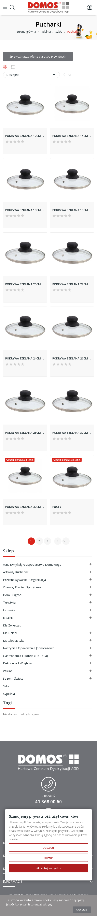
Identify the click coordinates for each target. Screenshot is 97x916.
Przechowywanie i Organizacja (24, 580)
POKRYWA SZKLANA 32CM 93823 (25, 507)
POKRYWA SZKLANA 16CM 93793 (25, 210)
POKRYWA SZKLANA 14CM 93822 (72, 136)
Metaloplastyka (13, 640)
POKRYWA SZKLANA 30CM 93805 (72, 432)
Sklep (8, 551)
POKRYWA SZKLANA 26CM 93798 (72, 358)
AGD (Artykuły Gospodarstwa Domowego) (33, 564)
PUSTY (56, 507)
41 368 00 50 (48, 801)
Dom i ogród (12, 595)
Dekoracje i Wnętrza (17, 663)
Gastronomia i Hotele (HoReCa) (25, 656)
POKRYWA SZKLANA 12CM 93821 (25, 136)
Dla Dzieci (10, 633)
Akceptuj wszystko (48, 868)
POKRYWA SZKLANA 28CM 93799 (25, 432)
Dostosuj (48, 847)
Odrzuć (48, 858)
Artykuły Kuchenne (16, 572)
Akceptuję (81, 909)
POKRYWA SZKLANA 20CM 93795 (25, 284)
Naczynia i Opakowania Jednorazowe (28, 648)
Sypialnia (9, 694)
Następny (64, 541)
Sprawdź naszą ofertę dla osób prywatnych (38, 56)
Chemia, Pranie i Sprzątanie (22, 587)
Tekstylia (9, 602)
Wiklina (7, 671)
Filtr (70, 75)
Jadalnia (8, 618)
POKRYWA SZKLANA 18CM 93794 (72, 210)
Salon (6, 686)
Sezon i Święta (13, 678)
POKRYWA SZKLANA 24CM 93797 (25, 358)
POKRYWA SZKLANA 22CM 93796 (72, 284)
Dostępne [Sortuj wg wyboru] (31, 74)
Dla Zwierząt (12, 625)
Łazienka (9, 610)
